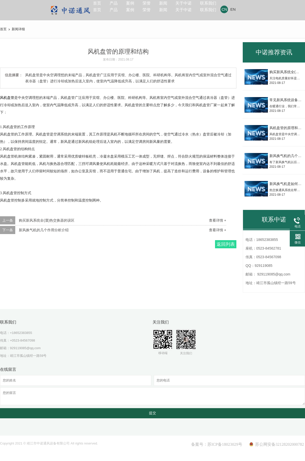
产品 (119, 8)
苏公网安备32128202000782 (279, 444)
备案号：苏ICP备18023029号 (216, 444)
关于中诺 (203, 8)
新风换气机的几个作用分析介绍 (44, 230)
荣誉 (159, 8)
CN (249, 9)
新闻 (179, 8)
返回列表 (226, 244)
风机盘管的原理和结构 (287, 128)
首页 (99, 8)
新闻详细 (18, 29)
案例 (139, 8)
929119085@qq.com (25, 348)
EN (258, 9)
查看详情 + (217, 220)
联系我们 (231, 8)
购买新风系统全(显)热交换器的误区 (46, 220)
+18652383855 (21, 333)
